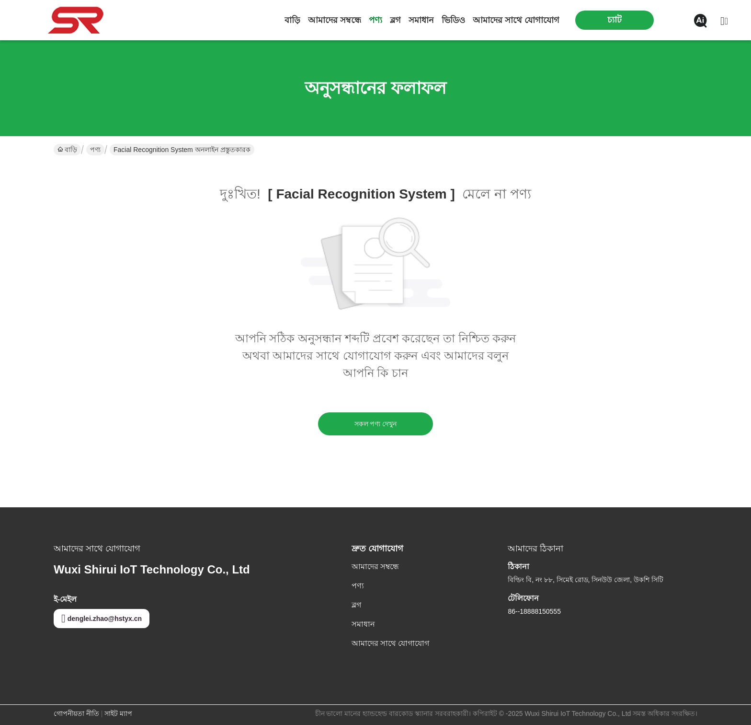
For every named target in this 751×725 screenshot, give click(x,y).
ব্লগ (395, 20)
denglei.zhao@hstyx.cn (101, 618)
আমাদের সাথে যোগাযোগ (516, 20)
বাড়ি (292, 20)
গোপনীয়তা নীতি (76, 713)
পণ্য (375, 20)
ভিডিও (453, 20)
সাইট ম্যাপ (118, 713)
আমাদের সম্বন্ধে (334, 20)
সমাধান (421, 20)
